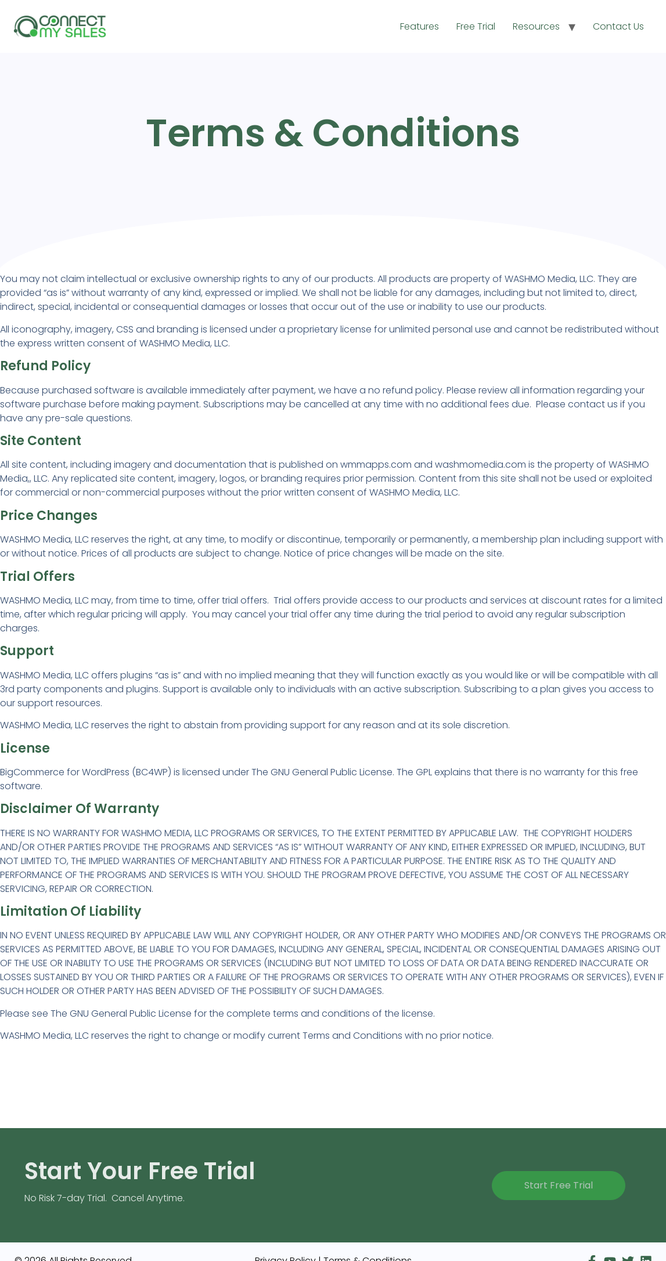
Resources (536, 26)
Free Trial (475, 26)
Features (419, 26)
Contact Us (618, 26)
